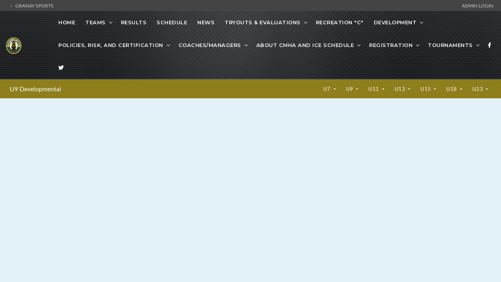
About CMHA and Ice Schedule (305, 45)
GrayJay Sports (31, 5)
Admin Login (477, 5)
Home (66, 22)
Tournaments (450, 45)
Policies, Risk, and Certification (110, 45)
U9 (350, 88)
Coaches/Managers (209, 45)
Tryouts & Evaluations (263, 22)
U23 (478, 88)
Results (134, 22)
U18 (452, 88)
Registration (391, 45)
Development (395, 22)
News (205, 22)
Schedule (172, 22)
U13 (401, 88)
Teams (95, 22)
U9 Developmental (35, 89)
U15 (426, 88)
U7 (327, 88)
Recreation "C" (340, 22)
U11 (374, 88)
